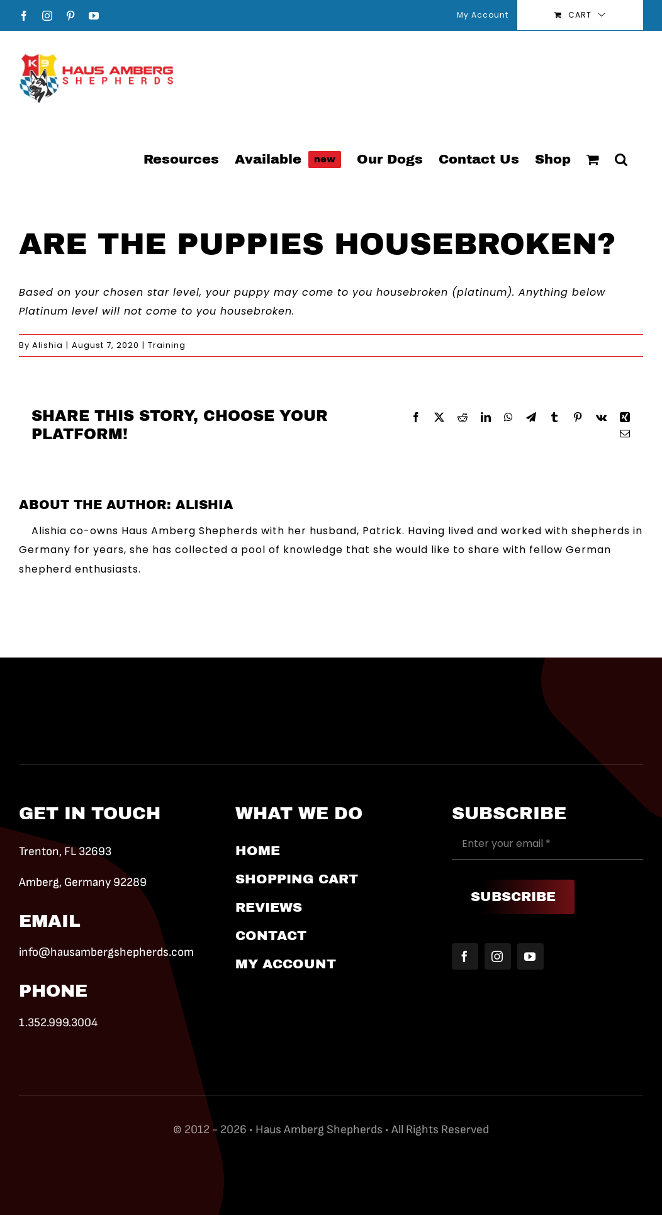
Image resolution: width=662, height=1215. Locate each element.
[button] (621, 158)
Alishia (47, 345)
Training (167, 345)
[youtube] (530, 956)
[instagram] (498, 956)
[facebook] (465, 956)
